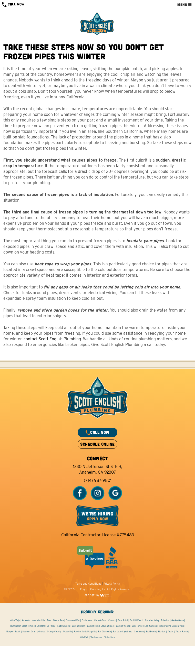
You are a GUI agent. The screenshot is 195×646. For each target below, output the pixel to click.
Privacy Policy (112, 583)
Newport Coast (29, 631)
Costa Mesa (87, 620)
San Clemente (104, 631)
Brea (49, 620)
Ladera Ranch (63, 626)
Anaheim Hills (38, 620)
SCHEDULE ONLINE (97, 444)
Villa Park (84, 637)
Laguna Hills (93, 626)
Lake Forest (137, 626)
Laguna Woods (123, 626)
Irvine (32, 626)
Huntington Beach (18, 626)
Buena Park (58, 620)
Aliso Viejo (15, 620)
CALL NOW (13, 4)
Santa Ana (139, 631)
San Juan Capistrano (122, 631)
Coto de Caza (100, 620)
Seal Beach (151, 631)
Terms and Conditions (88, 583)
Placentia (67, 631)
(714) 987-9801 (97, 480)
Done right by (97, 594)
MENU (184, 4)
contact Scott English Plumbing (52, 338)
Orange (41, 631)
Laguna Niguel (107, 626)
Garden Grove (177, 620)
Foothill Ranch (136, 620)
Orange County (54, 631)
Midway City (164, 626)
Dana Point (123, 620)
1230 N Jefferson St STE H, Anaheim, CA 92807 (97, 469)
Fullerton (165, 620)
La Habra (41, 626)
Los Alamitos (151, 626)
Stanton (162, 631)
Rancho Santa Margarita (85, 631)
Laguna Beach (78, 626)
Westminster (96, 637)
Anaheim (26, 620)
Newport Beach (13, 631)
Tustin (170, 631)
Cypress (112, 620)
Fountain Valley (152, 620)
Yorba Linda (109, 637)
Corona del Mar (73, 620)
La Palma (51, 626)
